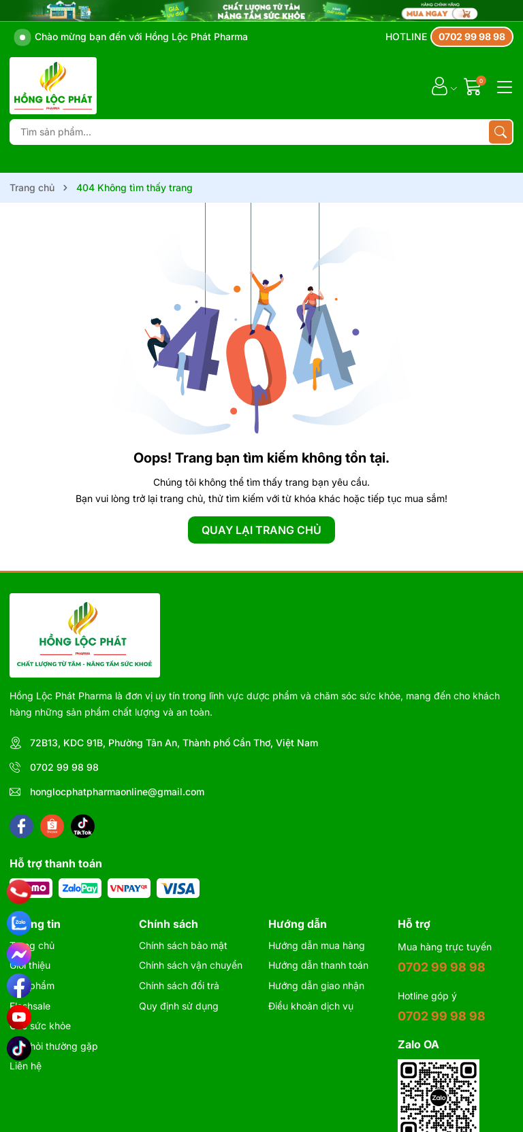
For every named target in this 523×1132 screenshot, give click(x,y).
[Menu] (502, 86)
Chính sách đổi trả (179, 985)
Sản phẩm (32, 985)
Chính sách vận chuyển (190, 965)
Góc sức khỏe (40, 1025)
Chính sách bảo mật (183, 945)
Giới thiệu (30, 965)
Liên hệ (26, 1065)
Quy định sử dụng (179, 1006)
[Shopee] (52, 826)
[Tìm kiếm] (500, 132)
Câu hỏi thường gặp (54, 1046)
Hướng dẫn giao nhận (316, 985)
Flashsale (30, 1006)
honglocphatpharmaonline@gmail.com (117, 791)
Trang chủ (32, 945)
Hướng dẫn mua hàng (316, 945)
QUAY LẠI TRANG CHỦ (261, 530)
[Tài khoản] (439, 86)
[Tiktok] (83, 826)
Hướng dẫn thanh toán (318, 965)
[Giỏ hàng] (474, 86)
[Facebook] (21, 826)
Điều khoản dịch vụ (310, 1006)
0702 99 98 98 (64, 767)
